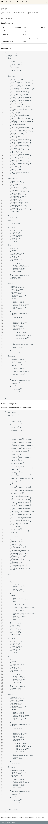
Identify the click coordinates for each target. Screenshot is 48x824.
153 (2, 280)
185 (2, 328)
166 (2, 299)
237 (2, 764)
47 (2, 121)
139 (2, 259)
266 (2, 808)
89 (2, 184)
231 (2, 397)
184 (2, 326)
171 (2, 307)
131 (2, 247)
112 (2, 218)
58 (2, 138)
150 (2, 275)
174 (2, 311)
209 (2, 364)
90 (2, 185)
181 (2, 322)
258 (2, 796)
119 (2, 229)
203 (2, 355)
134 (2, 251)
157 (2, 286)
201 (2, 352)
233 (2, 758)
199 (2, 349)
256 (2, 793)
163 (2, 295)
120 (2, 230)
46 (2, 120)
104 (2, 206)
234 (2, 760)
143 (2, 265)
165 (2, 298)
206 (2, 359)
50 (2, 126)
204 (2, 356)
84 (2, 177)
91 (2, 187)
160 (2, 290)
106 (2, 209)
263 (2, 803)
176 (2, 314)
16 (2, 75)
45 (2, 118)
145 (2, 268)
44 (2, 117)
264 (2, 805)
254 (2, 790)
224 (2, 386)
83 (2, 175)
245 (2, 776)
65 (2, 148)
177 (2, 316)
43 (2, 115)
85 (2, 178)
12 (2, 69)
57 (2, 136)
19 (2, 79)
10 (2, 66)
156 (2, 284)
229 (2, 394)
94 (2, 191)
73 (2, 160)
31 (2, 97)
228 (2, 392)
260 (2, 799)
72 (2, 158)
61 (2, 142)
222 (2, 383)
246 (2, 778)
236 (2, 763)
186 (2, 329)
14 (2, 72)
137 (2, 256)
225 (2, 388)
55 (2, 133)
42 (2, 114)
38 (2, 108)
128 (2, 242)
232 (2, 398)
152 (2, 278)
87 (2, 181)
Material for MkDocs (10, 822)
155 (2, 283)
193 (2, 340)
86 (2, 179)
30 (2, 96)
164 (2, 296)
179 (2, 319)
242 (2, 772)
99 (2, 199)
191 (2, 337)
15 (2, 73)
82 (2, 174)
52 (2, 129)
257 (2, 794)
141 (2, 262)
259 (2, 797)
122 (2, 233)
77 (2, 166)
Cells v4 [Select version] (26, 2)
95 (2, 193)
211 (2, 367)
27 (2, 91)
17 (2, 76)
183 (2, 325)
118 (2, 227)
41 (2, 112)
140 (2, 260)
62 (2, 144)
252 (2, 787)
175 (2, 313)
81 (2, 172)
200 (2, 350)
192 (2, 338)
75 (2, 163)
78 (2, 168)
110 (2, 215)
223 (2, 385)
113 (2, 220)
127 (2, 241)
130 (2, 245)
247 (2, 779)
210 (2, 365)
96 (2, 194)
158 (2, 287)
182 (2, 323)
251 (2, 785)
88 (2, 182)
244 (2, 775)
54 (2, 132)
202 (2, 353)
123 (2, 235)
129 (2, 244)
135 (2, 253)
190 (2, 335)
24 (2, 87)
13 (2, 70)
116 (2, 224)
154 (2, 281)
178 (2, 317)
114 (2, 221)
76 (2, 165)
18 (2, 78)
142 (2, 263)
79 (2, 169)
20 (2, 81)
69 (2, 154)
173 (2, 310)
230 (2, 395)
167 (2, 301)
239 (2, 767)
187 (2, 331)
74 (2, 162)
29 (2, 94)
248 (2, 781)
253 (2, 788)
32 (2, 99)
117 (2, 226)
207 (2, 361)
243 (2, 773)
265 (2, 806)
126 (2, 239)
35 (2, 103)
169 (2, 304)
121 (2, 232)
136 (2, 254)
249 (2, 782)
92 (2, 188)
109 (2, 214)
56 (2, 135)
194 (2, 341)
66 (2, 150)
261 (2, 800)
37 (2, 106)
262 (2, 802)
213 (2, 370)
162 (2, 293)
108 (2, 212)
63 (2, 145)
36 (2, 105)
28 (2, 93)
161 (2, 292)
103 (2, 205)
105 (2, 208)
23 (2, 85)
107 (2, 211)
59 (2, 139)
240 (2, 769)
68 (2, 152)
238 (2, 766)
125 (2, 238)
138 (2, 257)
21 (2, 82)
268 (2, 811)
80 (2, 171)
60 (2, 141)
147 (2, 271)
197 (2, 346)
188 (2, 332)
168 (2, 302)
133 (2, 250)
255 (2, 791)
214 (2, 371)
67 (2, 151)
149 (2, 274)
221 (2, 382)
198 (2, 347)
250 (2, 784)
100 (2, 200)
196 (2, 344)
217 (2, 376)
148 (2, 272)
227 (2, 391)
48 (2, 123)
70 (2, 155)
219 (2, 379)
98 (2, 197)
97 (2, 196)
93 (2, 190)
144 (2, 266)
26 (2, 90)
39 (2, 109)
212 (2, 368)
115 (2, 223)
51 (2, 127)
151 (2, 277)
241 (2, 770)
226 (2, 389)
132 (2, 248)
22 (2, 84)
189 (2, 334)
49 (2, 124)
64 (2, 147)
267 (2, 809)
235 (2, 761)
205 (2, 358)
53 (2, 130)
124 (2, 236)
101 (2, 202)
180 (2, 320)
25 (2, 88)
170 (2, 305)
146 (2, 269)
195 (2, 343)
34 (2, 102)
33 (2, 100)
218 (2, 377)
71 (2, 157)
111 (2, 217)
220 (2, 380)
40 (2, 111)
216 (2, 374)
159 (2, 289)
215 (2, 373)
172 (2, 308)
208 (2, 362)
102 (2, 203)
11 (2, 67)
